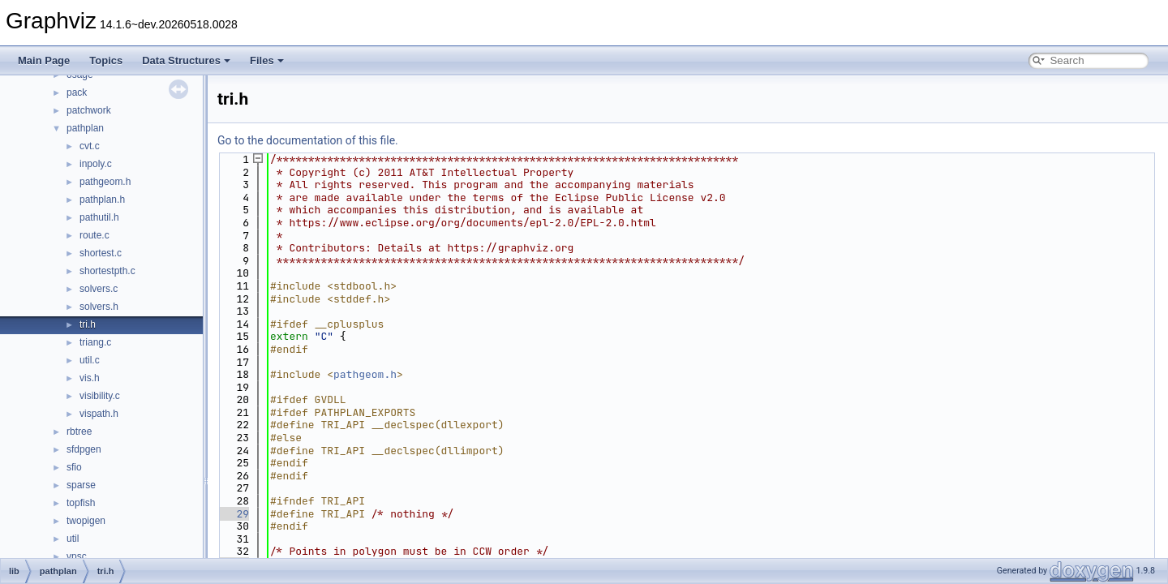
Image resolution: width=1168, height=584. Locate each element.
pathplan (85, 128)
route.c (94, 235)
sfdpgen (84, 449)
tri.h (87, 324)
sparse (81, 485)
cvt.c (89, 146)
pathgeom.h (105, 181)
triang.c (95, 342)
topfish (81, 503)
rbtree (79, 431)
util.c (89, 360)
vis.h (89, 378)
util (73, 538)
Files (267, 60)
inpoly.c (95, 164)
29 (233, 514)
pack (77, 92)
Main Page (44, 60)
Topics (105, 60)
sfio (74, 467)
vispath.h (98, 413)
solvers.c (98, 288)
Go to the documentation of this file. (307, 140)
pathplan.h (102, 199)
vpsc (77, 556)
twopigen (86, 520)
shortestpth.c (107, 271)
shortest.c (100, 253)
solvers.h (98, 306)
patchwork (89, 110)
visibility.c (99, 396)
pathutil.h (99, 217)
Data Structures (186, 60)
